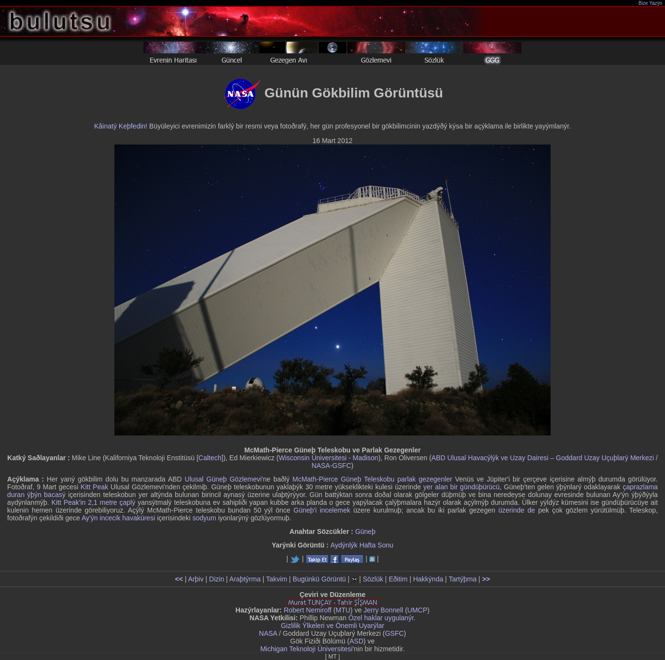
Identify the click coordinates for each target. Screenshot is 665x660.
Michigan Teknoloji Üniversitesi (306, 649)
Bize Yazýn (650, 3)
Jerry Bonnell (383, 610)
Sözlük (373, 579)
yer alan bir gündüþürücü (461, 487)
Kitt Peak (94, 487)
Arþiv (196, 579)
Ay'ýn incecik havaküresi (118, 518)
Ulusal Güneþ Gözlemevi (223, 479)
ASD (356, 641)
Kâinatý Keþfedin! (120, 126)
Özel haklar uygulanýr (381, 618)
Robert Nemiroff (308, 610)
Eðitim (398, 579)
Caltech (209, 458)
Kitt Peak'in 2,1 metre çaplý (93, 502)
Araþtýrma (245, 579)
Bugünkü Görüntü (319, 579)
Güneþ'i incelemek (322, 510)
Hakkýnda (428, 579)
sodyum (204, 518)
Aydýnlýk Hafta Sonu (362, 545)
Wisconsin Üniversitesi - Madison (328, 458)
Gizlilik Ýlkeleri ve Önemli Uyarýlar (332, 625)
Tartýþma (463, 579)
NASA (268, 633)
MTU (343, 610)
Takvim (276, 579)
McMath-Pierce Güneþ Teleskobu (343, 479)
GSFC (394, 633)
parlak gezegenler (424, 479)
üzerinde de (516, 510)
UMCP (417, 610)
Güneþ (365, 531)
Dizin (216, 579)
